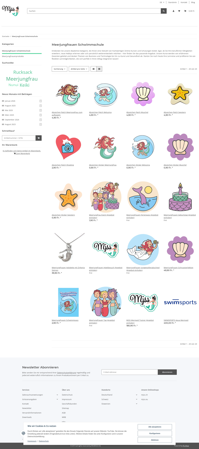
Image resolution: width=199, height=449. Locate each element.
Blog (193, 2)
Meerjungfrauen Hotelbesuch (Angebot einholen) (105, 268)
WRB (64, 417)
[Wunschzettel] (179, 11)
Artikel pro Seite (78, 69)
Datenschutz (67, 395)
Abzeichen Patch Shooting (63, 165)
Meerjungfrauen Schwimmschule (16, 51)
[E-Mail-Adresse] (130, 372)
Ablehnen (155, 440)
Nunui (13, 85)
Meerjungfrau (22, 78)
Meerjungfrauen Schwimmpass (65, 320)
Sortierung (58, 69)
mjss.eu (144, 399)
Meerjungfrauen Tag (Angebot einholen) (102, 321)
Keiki (24, 85)
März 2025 (22, 115)
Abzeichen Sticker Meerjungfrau (103, 165)
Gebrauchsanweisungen (32, 395)
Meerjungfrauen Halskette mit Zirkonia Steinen (68, 268)
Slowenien (106, 404)
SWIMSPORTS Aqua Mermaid (176, 320)
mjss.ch (144, 395)
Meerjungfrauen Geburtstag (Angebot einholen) (180, 216)
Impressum (67, 399)
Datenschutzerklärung (66, 372)
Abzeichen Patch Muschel (137, 112)
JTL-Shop (186, 446)
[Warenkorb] (189, 11)
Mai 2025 (22, 110)
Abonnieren (167, 372)
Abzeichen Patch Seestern (175, 112)
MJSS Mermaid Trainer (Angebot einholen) (140, 321)
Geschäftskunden (69, 404)
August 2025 (22, 105)
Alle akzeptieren (154, 427)
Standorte (172, 2)
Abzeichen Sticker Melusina (138, 165)
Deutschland (107, 395)
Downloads (27, 417)
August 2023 (22, 124)
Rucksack (22, 72)
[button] (173, 11)
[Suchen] (94, 11)
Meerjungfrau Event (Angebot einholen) (101, 216)
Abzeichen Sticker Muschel (175, 165)
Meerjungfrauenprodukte (13, 56)
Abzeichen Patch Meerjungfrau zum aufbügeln (67, 113)
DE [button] (161, 2)
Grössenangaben (29, 399)
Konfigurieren (154, 433)
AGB (63, 413)
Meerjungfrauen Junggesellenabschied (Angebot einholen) (143, 268)
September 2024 (22, 119)
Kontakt (184, 2)
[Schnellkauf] (19, 138)
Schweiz (105, 399)
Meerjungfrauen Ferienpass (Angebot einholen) (142, 216)
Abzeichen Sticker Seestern (63, 215)
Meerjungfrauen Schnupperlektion (178, 267)
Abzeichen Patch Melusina (100, 112)
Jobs (63, 422)
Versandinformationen (31, 413)
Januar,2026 (22, 101)
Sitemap (65, 408)
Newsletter (26, 408)
